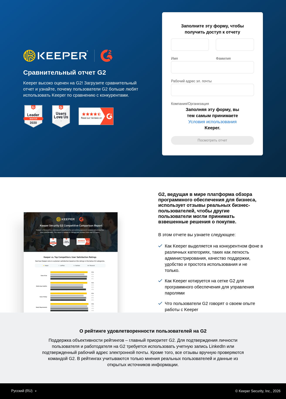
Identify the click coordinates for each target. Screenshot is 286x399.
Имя (174, 58)
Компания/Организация (190, 104)
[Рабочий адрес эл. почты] (212, 67)
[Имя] (190, 45)
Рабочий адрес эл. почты (191, 81)
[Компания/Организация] (212, 90)
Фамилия (223, 58)
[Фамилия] (235, 45)
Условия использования (212, 121)
